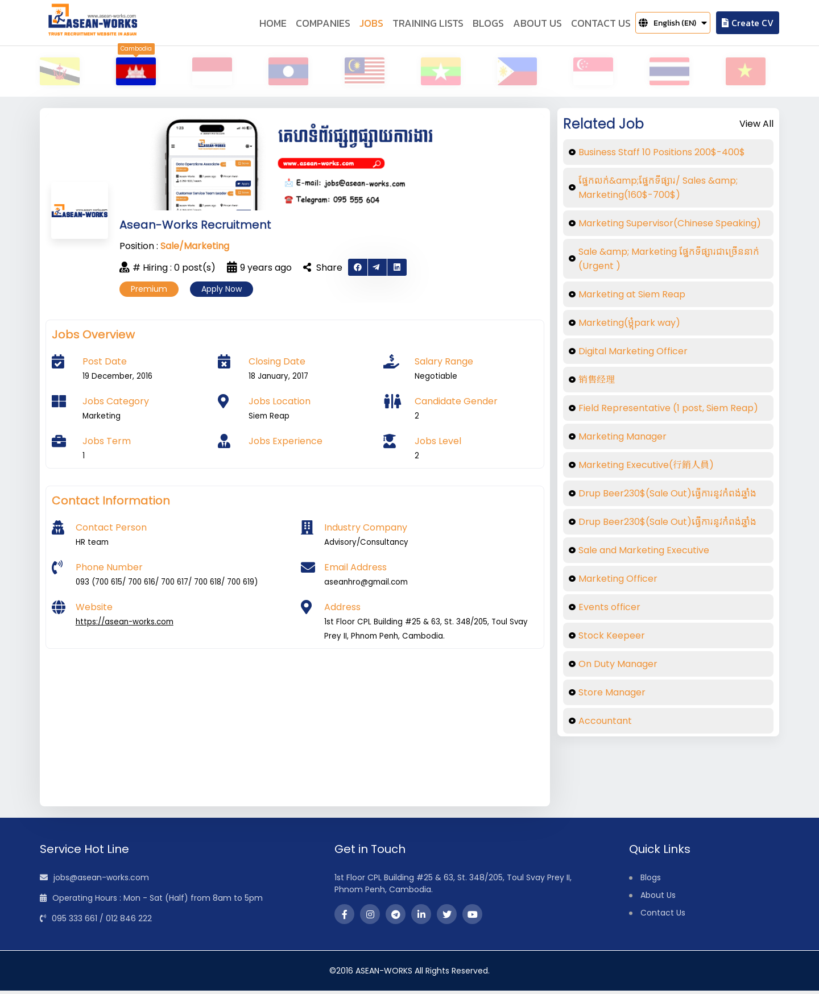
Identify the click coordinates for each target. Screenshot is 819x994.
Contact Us (662, 916)
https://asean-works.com (124, 625)
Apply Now (221, 292)
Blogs (650, 881)
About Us (658, 898)
